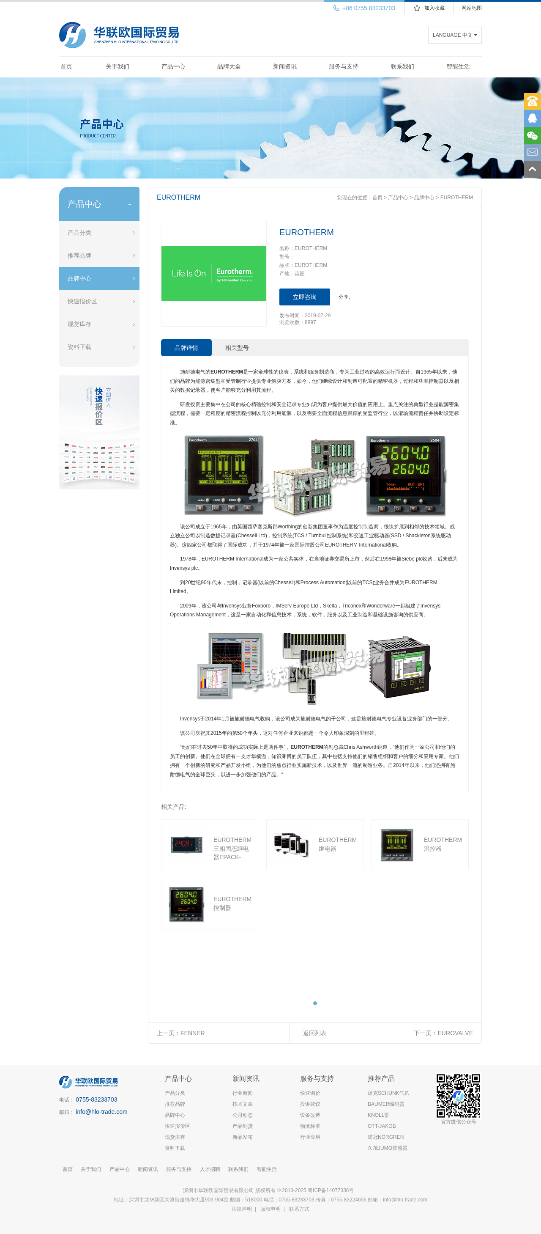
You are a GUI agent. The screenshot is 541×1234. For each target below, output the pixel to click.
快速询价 (310, 1093)
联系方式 (299, 1209)
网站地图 (472, 8)
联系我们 (402, 66)
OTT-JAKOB (382, 1126)
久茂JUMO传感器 (387, 1148)
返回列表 (315, 1033)
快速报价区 (82, 301)
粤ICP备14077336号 (331, 1190)
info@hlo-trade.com (101, 1111)
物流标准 (310, 1126)
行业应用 (310, 1137)
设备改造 (310, 1115)
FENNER (192, 1033)
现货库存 (79, 324)
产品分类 (79, 232)
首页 (66, 66)
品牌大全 (229, 66)
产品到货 (242, 1126)
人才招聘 (210, 1169)
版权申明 (270, 1209)
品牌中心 (79, 278)
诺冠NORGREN (386, 1137)
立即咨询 (305, 297)
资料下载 (79, 347)
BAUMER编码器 (386, 1104)
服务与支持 (343, 66)
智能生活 (458, 66)
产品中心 (173, 66)
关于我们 (117, 66)
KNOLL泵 (378, 1115)
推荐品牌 (79, 255)
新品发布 (242, 1137)
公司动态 (242, 1115)
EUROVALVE (455, 1033)
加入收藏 (434, 8)
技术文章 (242, 1104)
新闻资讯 (285, 66)
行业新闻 (242, 1093)
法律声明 (242, 1209)
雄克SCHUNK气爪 (389, 1093)
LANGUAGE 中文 (453, 35)
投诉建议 (310, 1104)
